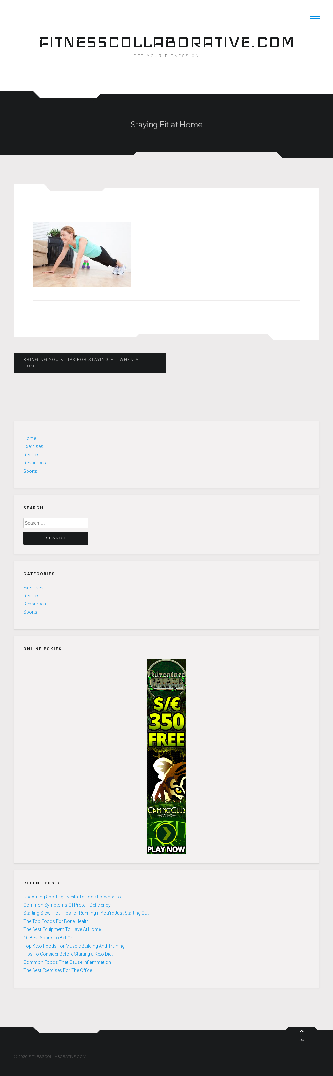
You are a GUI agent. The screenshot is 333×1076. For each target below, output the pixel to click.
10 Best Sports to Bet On (48, 937)
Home (29, 438)
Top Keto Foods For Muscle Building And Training (74, 946)
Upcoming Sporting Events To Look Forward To (72, 896)
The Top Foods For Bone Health (56, 921)
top (301, 1035)
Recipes (31, 454)
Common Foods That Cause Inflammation (67, 962)
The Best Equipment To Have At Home (62, 929)
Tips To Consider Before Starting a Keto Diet (68, 954)
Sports (30, 471)
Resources (34, 462)
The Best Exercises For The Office (57, 970)
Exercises (33, 446)
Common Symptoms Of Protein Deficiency (67, 905)
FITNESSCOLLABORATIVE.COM (166, 42)
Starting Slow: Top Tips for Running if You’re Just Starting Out (86, 913)
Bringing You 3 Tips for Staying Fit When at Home (82, 362)
